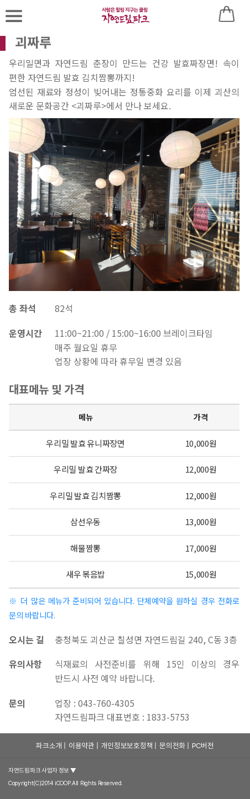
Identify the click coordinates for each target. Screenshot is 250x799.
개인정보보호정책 (127, 745)
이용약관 (82, 745)
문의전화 (172, 745)
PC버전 (203, 745)
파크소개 (49, 745)
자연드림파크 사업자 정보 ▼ (42, 770)
